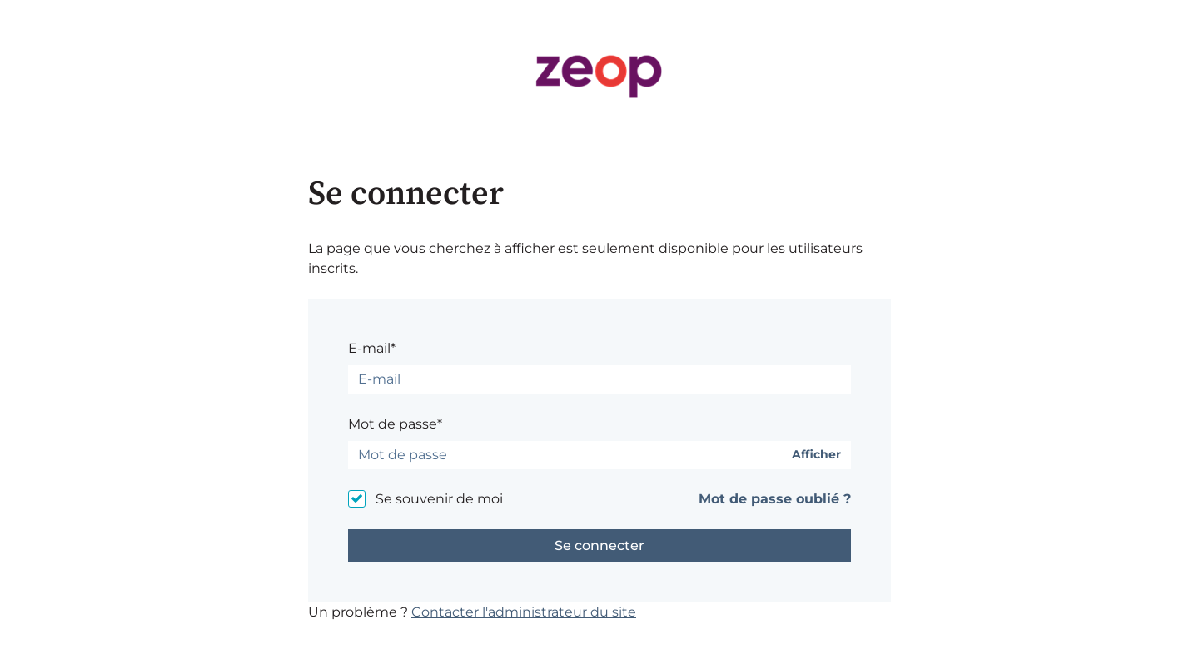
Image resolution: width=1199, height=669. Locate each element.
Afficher (816, 455)
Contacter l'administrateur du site (523, 612)
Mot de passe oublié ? (775, 499)
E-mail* (372, 348)
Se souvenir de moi (439, 499)
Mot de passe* (395, 424)
